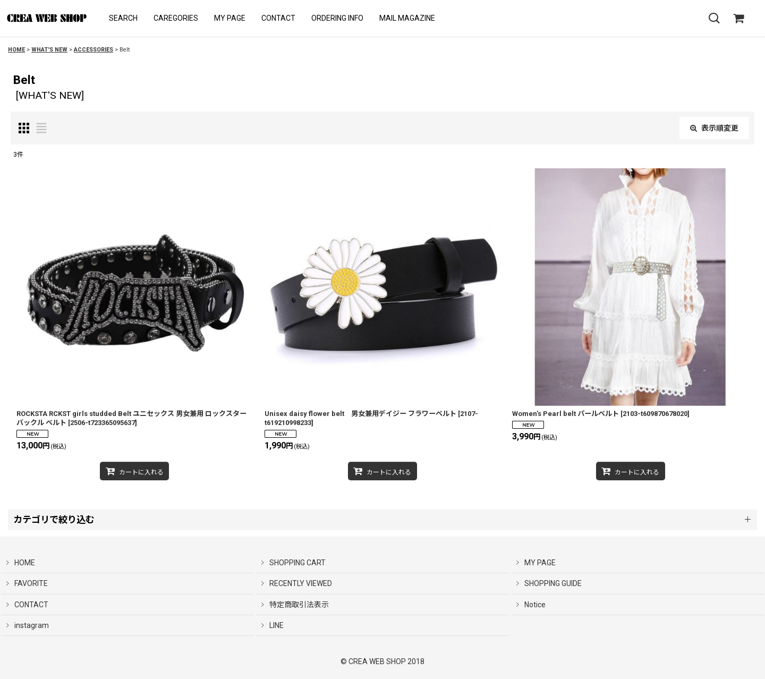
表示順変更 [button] (714, 128)
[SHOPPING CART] (738, 18)
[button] (123, 18)
